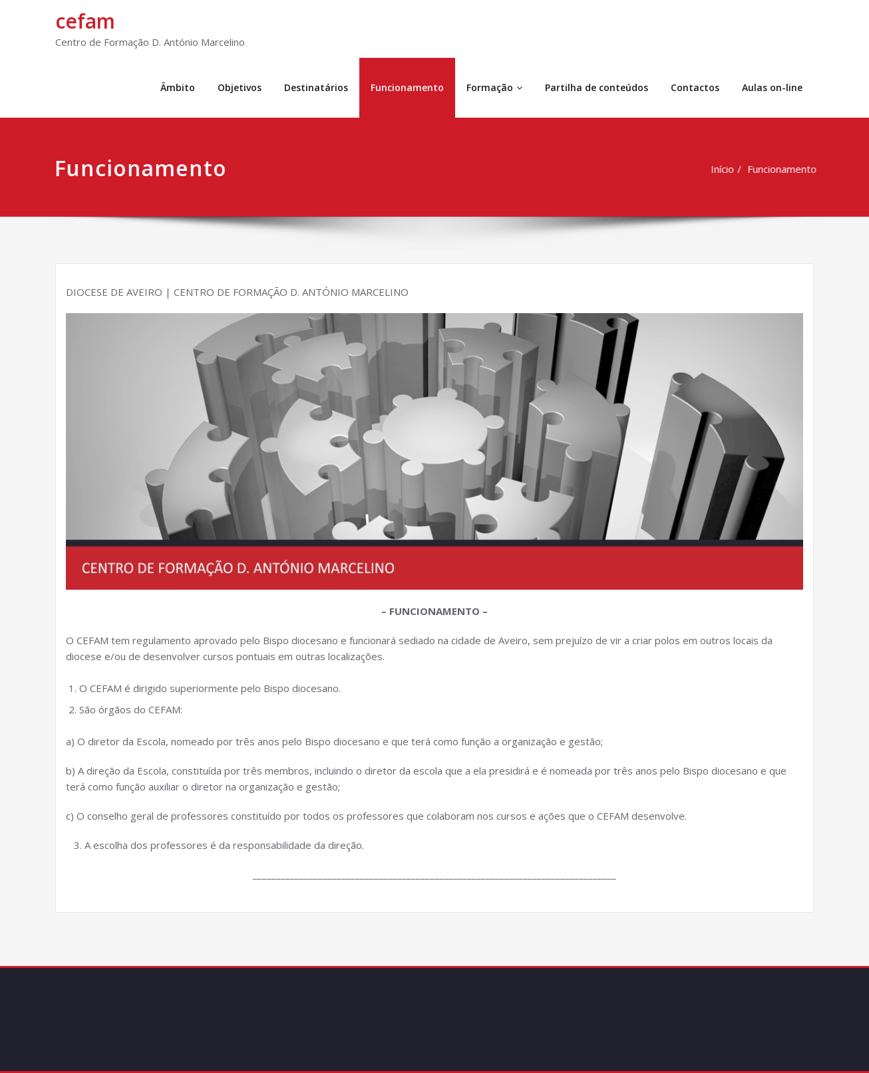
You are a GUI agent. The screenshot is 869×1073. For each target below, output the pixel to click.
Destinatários (316, 87)
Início (724, 169)
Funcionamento (407, 87)
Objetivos (239, 87)
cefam (85, 21)
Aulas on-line (772, 87)
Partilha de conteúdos (596, 87)
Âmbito (177, 87)
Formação (494, 87)
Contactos (695, 87)
